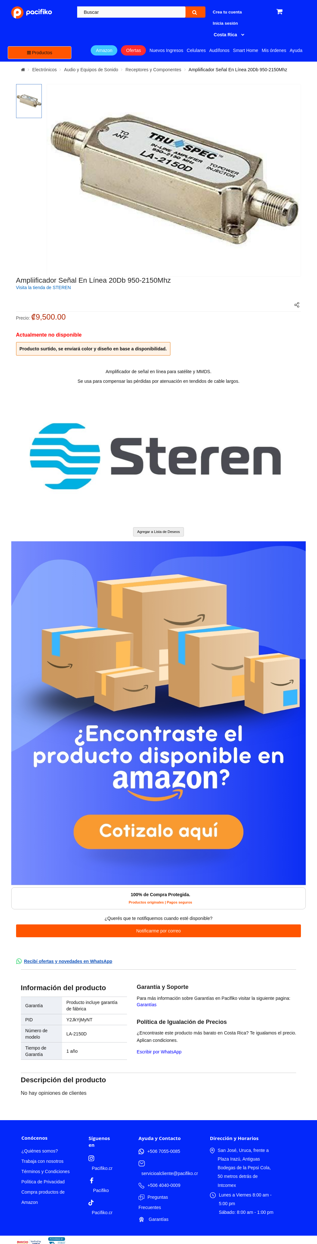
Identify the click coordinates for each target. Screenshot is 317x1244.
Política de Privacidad (43, 1181)
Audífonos (219, 50)
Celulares (196, 50)
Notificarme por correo (158, 930)
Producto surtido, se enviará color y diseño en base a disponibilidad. (93, 348)
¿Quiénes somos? (39, 1151)
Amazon (104, 50)
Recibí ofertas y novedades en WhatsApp (68, 961)
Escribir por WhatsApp (159, 1051)
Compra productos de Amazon (43, 1197)
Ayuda (296, 50)
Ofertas (133, 50)
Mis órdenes (274, 50)
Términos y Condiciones (45, 1171)
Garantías (146, 1004)
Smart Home (245, 50)
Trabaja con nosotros (42, 1161)
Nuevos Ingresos (166, 50)
